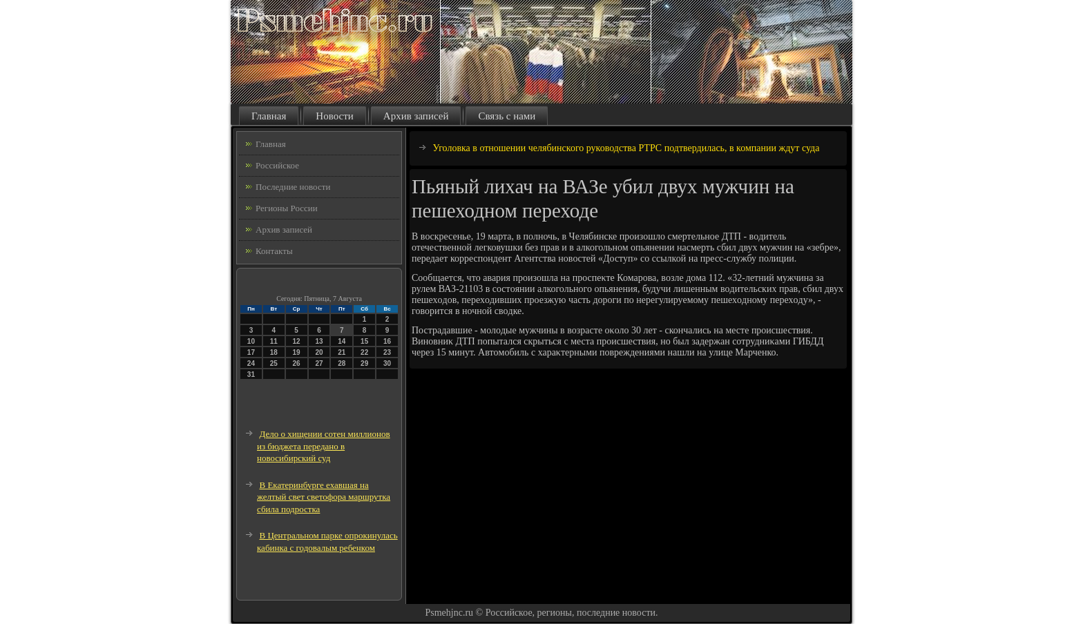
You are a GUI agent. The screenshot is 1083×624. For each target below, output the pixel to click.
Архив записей (416, 115)
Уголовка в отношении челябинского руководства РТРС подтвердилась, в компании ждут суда (626, 148)
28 (341, 363)
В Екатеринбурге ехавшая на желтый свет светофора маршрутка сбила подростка (323, 497)
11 (274, 341)
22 (364, 352)
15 (364, 341)
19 (296, 352)
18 (274, 352)
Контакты (274, 251)
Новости (334, 115)
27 (319, 363)
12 (296, 341)
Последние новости (293, 187)
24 (251, 363)
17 (251, 352)
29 (364, 363)
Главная (268, 115)
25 (274, 363)
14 (341, 341)
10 (251, 341)
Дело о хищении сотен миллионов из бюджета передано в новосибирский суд (323, 446)
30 (387, 363)
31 (251, 374)
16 (387, 341)
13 (319, 341)
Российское (277, 165)
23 (387, 352)
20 (319, 352)
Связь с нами (506, 115)
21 (341, 352)
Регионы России (287, 208)
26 (296, 363)
